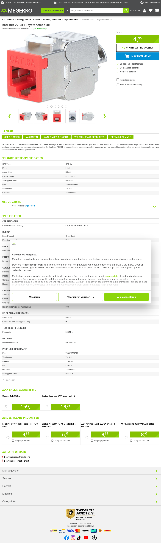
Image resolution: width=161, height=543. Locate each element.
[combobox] (96, 10)
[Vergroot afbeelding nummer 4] (88, 116)
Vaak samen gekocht (56, 137)
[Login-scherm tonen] (138, 10)
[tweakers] (150, 2)
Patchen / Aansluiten (52, 20)
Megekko (7, 493)
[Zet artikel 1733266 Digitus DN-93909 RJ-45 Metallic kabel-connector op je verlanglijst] (47, 437)
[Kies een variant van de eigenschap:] (80, 206)
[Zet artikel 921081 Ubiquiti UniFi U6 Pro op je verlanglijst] (6, 406)
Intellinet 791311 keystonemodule (97, 20)
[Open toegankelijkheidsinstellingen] (94, 537)
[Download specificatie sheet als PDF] (80, 460)
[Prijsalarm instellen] (129, 84)
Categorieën (9, 501)
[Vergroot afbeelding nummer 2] (57, 116)
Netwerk (36, 20)
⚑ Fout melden (8, 380)
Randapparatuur (24, 20)
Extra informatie (121, 137)
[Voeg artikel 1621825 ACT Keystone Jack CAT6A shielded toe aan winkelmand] (144, 434)
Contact (6, 486)
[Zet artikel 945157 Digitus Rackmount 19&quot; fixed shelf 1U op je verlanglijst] (46, 406)
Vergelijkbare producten (89, 137)
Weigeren (34, 297)
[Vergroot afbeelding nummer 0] (25, 116)
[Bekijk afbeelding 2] (55, 107)
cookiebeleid (111, 276)
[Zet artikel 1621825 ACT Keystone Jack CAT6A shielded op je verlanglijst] (126, 437)
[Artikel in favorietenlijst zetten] (120, 32)
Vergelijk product (127, 80)
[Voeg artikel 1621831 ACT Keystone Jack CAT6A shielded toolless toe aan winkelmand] (105, 434)
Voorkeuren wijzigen (80, 297)
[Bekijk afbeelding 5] (66, 107)
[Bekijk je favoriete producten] (150, 10)
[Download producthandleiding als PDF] (80, 456)
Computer (10, 20)
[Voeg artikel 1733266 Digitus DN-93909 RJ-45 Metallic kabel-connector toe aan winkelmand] (65, 434)
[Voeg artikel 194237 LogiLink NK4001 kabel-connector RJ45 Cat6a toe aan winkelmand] (26, 434)
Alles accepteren (126, 297)
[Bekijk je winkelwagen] (156, 10)
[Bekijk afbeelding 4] (62, 107)
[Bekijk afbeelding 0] (48, 107)
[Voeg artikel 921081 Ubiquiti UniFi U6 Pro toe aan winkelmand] (26, 407)
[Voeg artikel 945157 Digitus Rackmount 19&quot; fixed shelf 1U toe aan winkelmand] (65, 407)
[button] (52, 10)
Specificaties (12, 137)
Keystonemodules (72, 20)
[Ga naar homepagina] (20, 11)
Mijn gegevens (10, 470)
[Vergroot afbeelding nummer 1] (41, 116)
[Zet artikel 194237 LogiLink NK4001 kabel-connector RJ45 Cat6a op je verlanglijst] (7, 437)
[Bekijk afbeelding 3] (59, 107)
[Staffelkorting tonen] (137, 48)
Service (6, 478)
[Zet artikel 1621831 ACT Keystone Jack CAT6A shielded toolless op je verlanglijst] (86, 437)
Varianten (32, 137)
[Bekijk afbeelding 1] (51, 107)
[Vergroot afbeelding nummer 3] (72, 116)
